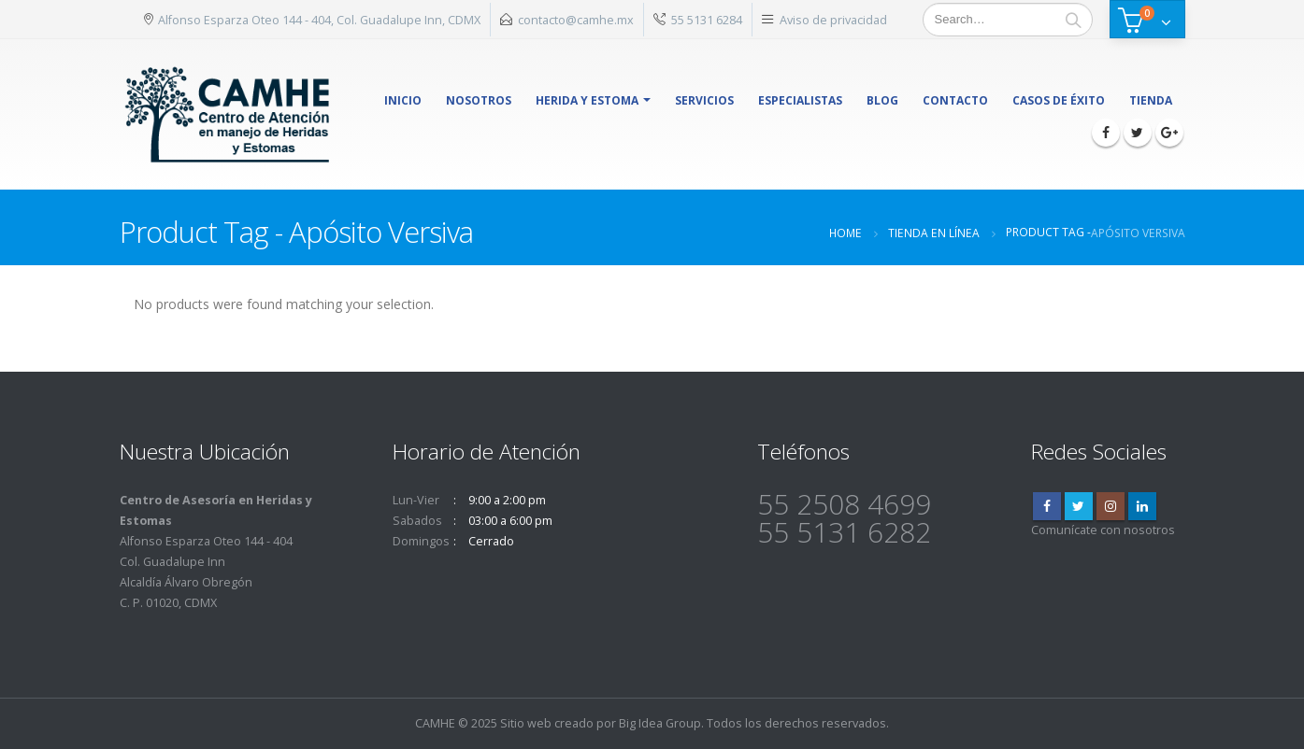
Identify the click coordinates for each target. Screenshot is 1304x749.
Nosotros (478, 100)
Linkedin (1142, 506)
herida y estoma (587, 100)
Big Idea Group (660, 723)
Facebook (1047, 506)
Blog (882, 100)
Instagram (1110, 506)
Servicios (704, 100)
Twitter (1079, 506)
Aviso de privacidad (833, 19)
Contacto (955, 100)
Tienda (1150, 100)
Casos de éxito (1058, 100)
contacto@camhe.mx (576, 19)
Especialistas (800, 100)
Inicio (403, 100)
